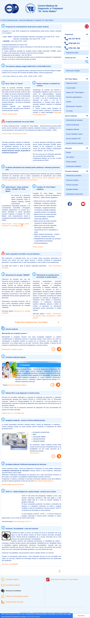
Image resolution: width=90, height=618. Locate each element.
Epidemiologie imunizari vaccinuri (13, 484)
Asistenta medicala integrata (17, 385)
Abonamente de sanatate (74, 120)
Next (59, 349)
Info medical (70, 157)
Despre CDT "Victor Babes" (75, 92)
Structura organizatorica (74, 97)
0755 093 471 (74, 43)
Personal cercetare (72, 180)
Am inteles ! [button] (81, 615)
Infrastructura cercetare (73, 175)
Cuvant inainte (70, 88)
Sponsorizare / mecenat (74, 106)
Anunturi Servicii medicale (74, 143)
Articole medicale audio (9, 114)
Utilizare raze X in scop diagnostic (13, 413)
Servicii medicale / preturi (74, 134)
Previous (53, 349)
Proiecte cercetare (72, 185)
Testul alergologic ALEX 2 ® (22, 521)
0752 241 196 (74, 48)
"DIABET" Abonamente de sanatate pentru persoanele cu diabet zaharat (47, 316)
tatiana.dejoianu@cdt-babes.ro (43, 481)
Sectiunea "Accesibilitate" (10, 564)
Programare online (72, 53)
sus (59, 571)
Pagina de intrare (71, 83)
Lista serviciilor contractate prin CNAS (14, 133)
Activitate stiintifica (72, 189)
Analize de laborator (72, 125)
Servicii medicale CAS (73, 138)
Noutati (68, 152)
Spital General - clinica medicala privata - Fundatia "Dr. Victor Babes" (16, 225)
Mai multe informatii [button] (33, 616)
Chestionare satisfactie (73, 166)
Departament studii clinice (74, 194)
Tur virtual (69, 111)
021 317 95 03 (74, 39)
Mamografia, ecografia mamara (12, 349)
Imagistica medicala (72, 129)
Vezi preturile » (35, 453)
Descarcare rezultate (73, 71)
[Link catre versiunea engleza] (87, 26)
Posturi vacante (38, 247)
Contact (68, 102)
